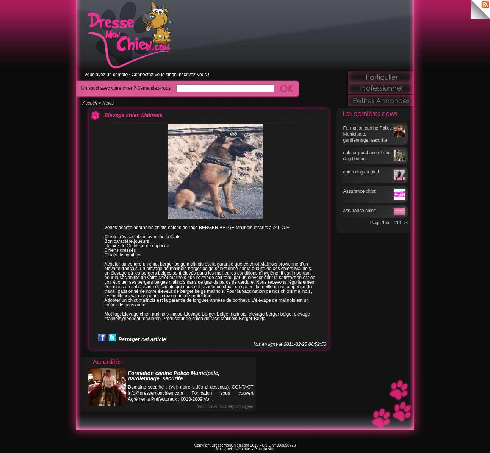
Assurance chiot (359, 191)
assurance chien (359, 210)
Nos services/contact (233, 449)
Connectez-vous (148, 74)
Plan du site (264, 449)
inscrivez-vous (192, 74)
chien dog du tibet (361, 172)
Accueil (90, 103)
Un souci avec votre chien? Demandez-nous (126, 88)
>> (406, 222)
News (108, 103)
